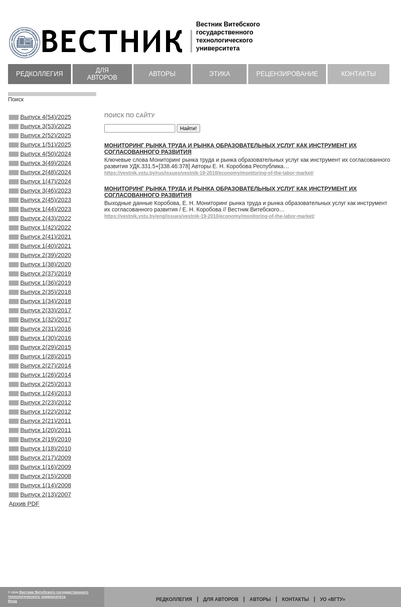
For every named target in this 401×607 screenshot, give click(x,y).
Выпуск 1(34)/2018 (40, 334)
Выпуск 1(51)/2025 (40, 150)
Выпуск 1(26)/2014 (40, 420)
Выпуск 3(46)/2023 (40, 204)
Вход (12, 601)
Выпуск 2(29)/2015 (40, 388)
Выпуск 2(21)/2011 (40, 474)
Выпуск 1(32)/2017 (40, 355)
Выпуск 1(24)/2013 (40, 442)
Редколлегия (39, 73)
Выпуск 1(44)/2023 (40, 226)
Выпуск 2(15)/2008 (40, 539)
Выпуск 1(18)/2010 (40, 507)
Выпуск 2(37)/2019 (40, 301)
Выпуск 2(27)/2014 (40, 409)
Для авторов (102, 74)
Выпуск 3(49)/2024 (40, 172)
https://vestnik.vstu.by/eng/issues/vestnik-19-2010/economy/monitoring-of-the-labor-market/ (209, 216)
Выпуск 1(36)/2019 (40, 312)
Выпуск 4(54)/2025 (40, 118)
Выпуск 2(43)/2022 (40, 236)
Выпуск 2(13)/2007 (40, 561)
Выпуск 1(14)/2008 (40, 550)
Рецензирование (287, 73)
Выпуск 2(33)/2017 (40, 345)
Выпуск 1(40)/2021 (40, 269)
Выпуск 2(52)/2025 (40, 139)
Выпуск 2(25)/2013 (40, 431)
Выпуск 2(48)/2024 (40, 182)
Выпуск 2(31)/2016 (40, 366)
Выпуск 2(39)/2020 (40, 280)
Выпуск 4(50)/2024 (40, 161)
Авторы (162, 73)
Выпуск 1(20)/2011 (40, 485)
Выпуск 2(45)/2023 (40, 215)
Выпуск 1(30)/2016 (40, 377)
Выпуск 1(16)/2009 (40, 528)
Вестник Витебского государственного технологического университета (48, 594)
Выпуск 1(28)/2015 (40, 399)
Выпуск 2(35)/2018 (40, 323)
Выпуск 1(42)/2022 (40, 247)
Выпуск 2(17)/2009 (40, 518)
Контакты (358, 73)
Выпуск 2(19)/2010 (40, 496)
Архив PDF (24, 570)
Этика (219, 73)
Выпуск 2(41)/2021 (40, 258)
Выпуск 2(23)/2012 (40, 453)
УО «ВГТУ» (332, 599)
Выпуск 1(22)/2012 (40, 463)
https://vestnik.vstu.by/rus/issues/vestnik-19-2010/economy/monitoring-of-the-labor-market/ (208, 173)
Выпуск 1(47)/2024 (40, 193)
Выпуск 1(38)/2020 (40, 290)
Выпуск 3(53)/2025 (40, 128)
